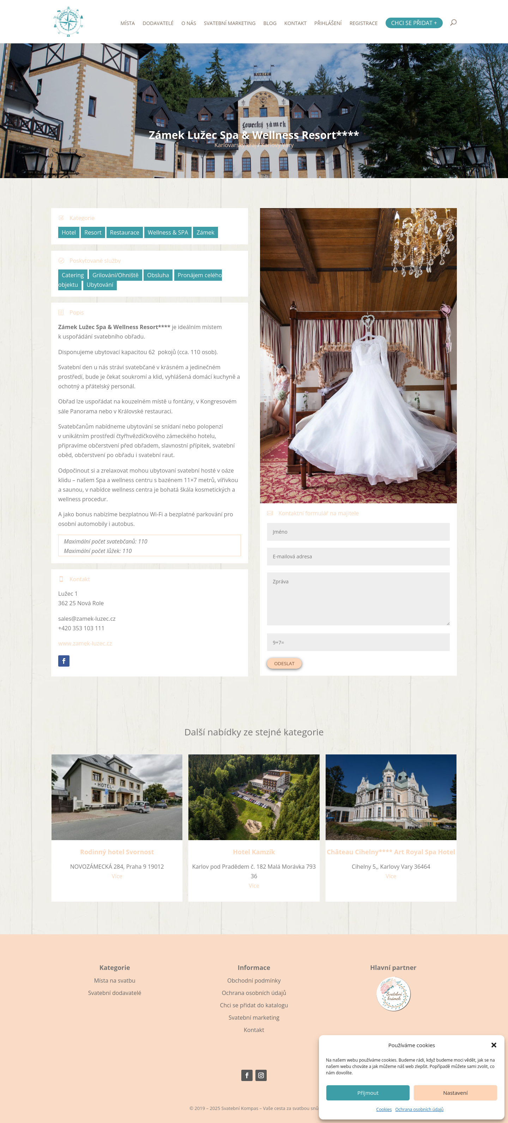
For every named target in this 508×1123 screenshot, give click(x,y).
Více (117, 876)
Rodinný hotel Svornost (117, 852)
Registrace (364, 23)
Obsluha (158, 275)
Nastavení (455, 1092)
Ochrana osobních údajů (419, 1109)
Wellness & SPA (168, 232)
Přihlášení (327, 23)
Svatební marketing (229, 23)
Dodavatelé (158, 23)
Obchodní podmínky (253, 980)
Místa (127, 23)
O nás (188, 23)
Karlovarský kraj (235, 145)
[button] (493, 1045)
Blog (270, 23)
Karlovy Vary (277, 145)
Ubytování (100, 285)
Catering (73, 275)
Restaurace (124, 232)
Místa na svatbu (114, 980)
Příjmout (368, 1092)
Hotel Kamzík (254, 852)
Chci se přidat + (414, 23)
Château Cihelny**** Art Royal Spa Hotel (391, 852)
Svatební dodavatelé (114, 993)
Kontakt (295, 23)
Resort (92, 232)
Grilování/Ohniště (115, 275)
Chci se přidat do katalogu (254, 1005)
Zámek (205, 232)
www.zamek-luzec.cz (85, 643)
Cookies (384, 1109)
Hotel (69, 232)
